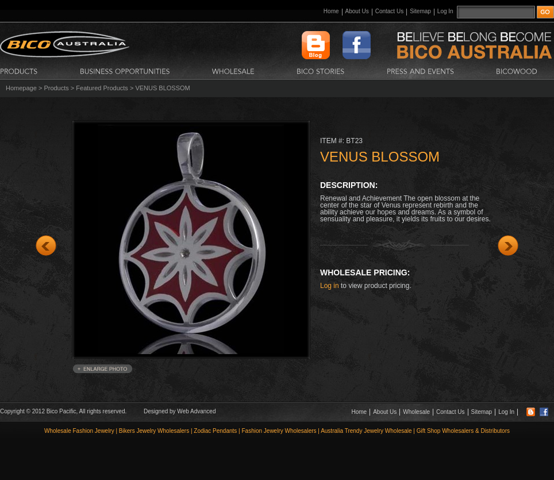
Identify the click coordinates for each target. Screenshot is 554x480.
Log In (445, 11)
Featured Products (102, 88)
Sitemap (420, 11)
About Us (357, 11)
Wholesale (416, 412)
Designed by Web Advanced (180, 411)
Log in (329, 286)
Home (331, 11)
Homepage (21, 88)
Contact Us (389, 11)
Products (56, 88)
